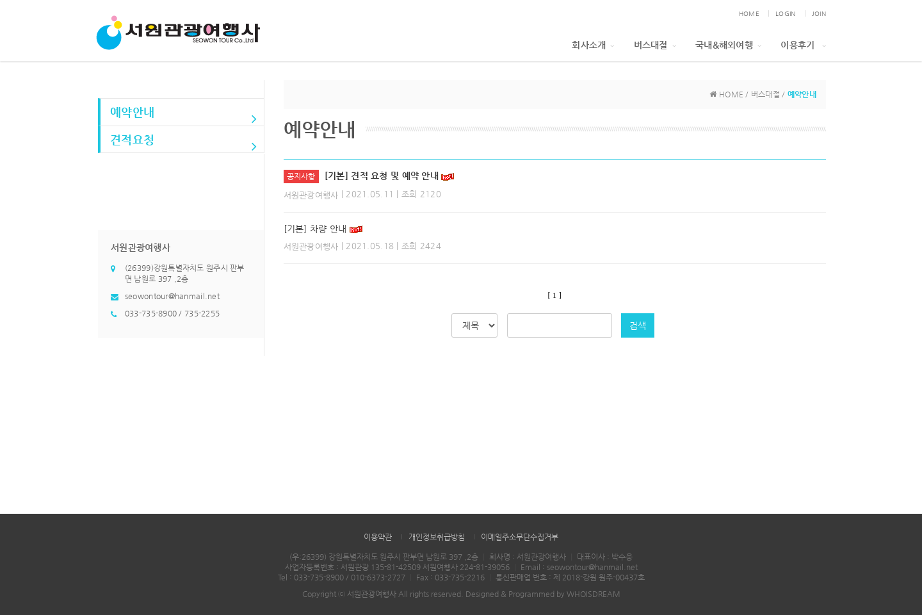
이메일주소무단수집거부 (519, 536)
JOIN (819, 13)
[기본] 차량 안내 (315, 229)
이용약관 (378, 536)
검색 (637, 325)
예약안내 (183, 115)
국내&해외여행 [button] (728, 45)
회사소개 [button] (593, 45)
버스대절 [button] (655, 45)
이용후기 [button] (803, 45)
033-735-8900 (151, 313)
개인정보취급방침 (436, 536)
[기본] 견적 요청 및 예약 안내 (382, 175)
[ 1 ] (555, 295)
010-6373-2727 (378, 577)
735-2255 (202, 313)
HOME (749, 13)
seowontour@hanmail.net (172, 295)
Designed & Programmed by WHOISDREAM (542, 593)
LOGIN (785, 13)
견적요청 (183, 143)
